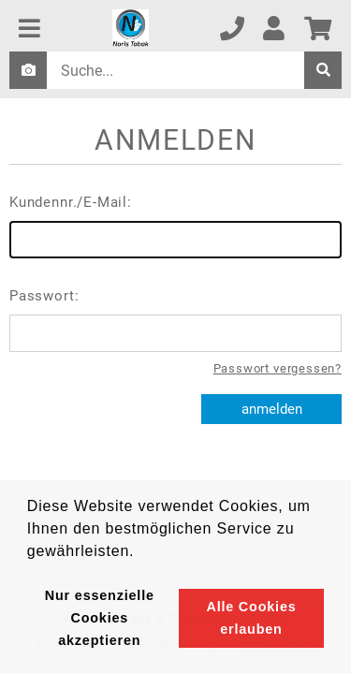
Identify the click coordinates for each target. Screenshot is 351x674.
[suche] (323, 70)
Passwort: (175, 319)
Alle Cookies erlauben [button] (251, 618)
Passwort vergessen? (277, 368)
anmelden (271, 409)
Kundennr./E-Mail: (175, 226)
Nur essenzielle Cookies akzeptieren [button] (99, 618)
